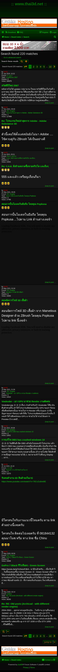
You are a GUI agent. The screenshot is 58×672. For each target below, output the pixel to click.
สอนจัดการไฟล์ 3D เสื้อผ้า (14, 292)
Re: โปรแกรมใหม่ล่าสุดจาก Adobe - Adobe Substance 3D (24, 122)
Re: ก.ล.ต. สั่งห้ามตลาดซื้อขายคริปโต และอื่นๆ (25, 166)
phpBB (20, 664)
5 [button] (44, 66)
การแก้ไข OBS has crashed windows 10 (19, 432)
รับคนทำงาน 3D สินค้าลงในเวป (16, 470)
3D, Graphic (11, 111)
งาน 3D (9, 468)
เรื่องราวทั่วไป (11, 156)
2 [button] (33, 66)
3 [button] (37, 66)
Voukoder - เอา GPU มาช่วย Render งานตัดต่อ (22, 393)
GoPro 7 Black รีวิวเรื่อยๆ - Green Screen (20, 557)
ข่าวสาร (9, 75)
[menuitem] (10, 32)
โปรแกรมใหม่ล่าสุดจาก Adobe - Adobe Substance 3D (24, 113)
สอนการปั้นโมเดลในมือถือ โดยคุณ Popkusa (21, 196)
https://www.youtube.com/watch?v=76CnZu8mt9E (24, 481)
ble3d (6, 72)
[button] (25, 66)
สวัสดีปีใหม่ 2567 (12, 77)
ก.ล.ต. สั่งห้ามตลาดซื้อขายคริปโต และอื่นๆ (20, 158)
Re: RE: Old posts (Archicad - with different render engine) (25, 605)
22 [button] (50, 66)
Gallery (9, 594)
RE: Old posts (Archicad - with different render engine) (24, 596)
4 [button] (40, 66)
